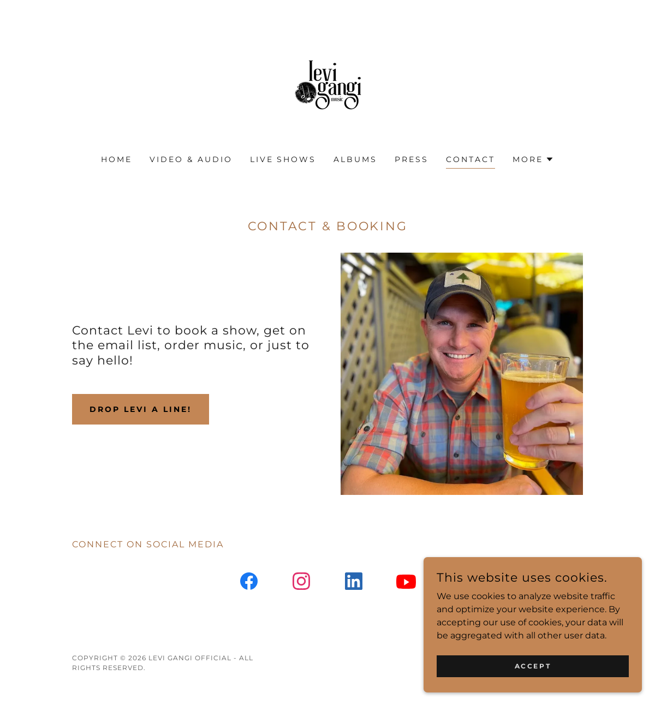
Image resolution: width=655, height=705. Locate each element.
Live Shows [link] (283, 159)
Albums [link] (355, 159)
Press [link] (411, 159)
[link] (327, 84)
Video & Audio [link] (191, 159)
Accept (533, 674)
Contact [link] (470, 159)
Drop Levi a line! (141, 409)
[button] (533, 159)
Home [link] (116, 159)
